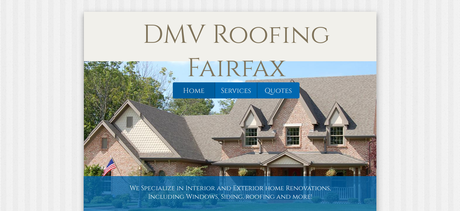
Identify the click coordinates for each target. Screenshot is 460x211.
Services (236, 91)
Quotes (278, 91)
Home (193, 91)
